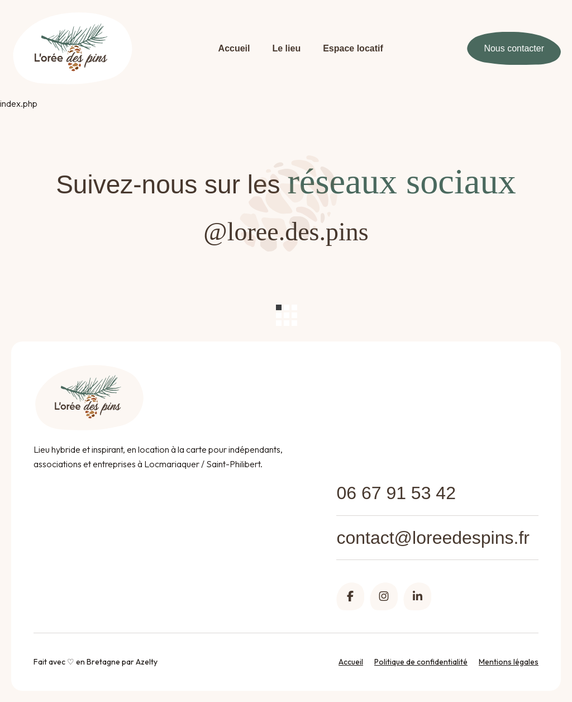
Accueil (234, 48)
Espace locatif (353, 48)
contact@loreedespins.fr (433, 538)
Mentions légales (508, 662)
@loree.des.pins (285, 231)
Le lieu (287, 48)
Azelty (147, 662)
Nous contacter (514, 48)
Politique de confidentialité (421, 662)
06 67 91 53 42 (396, 493)
